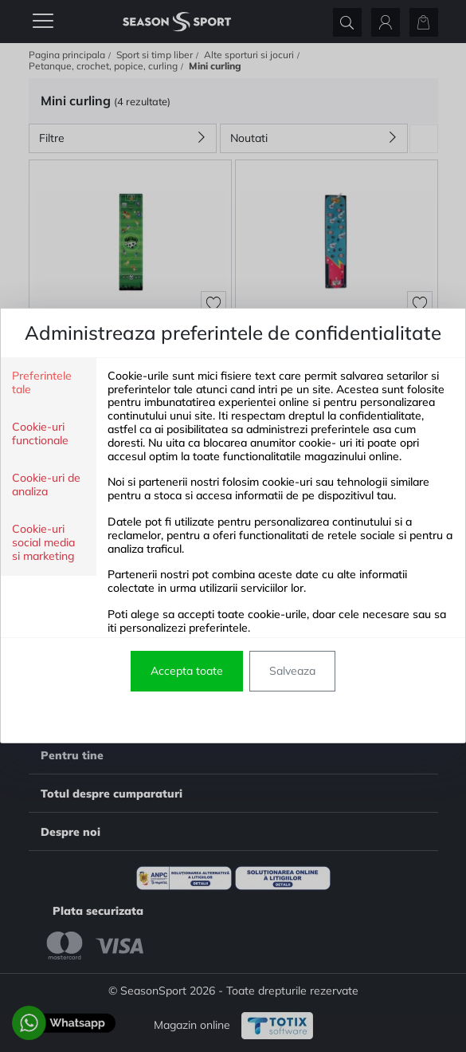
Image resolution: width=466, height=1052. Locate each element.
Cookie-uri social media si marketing (43, 542)
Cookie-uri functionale (40, 433)
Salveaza (292, 671)
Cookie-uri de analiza (46, 484)
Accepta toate (187, 671)
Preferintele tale (42, 382)
